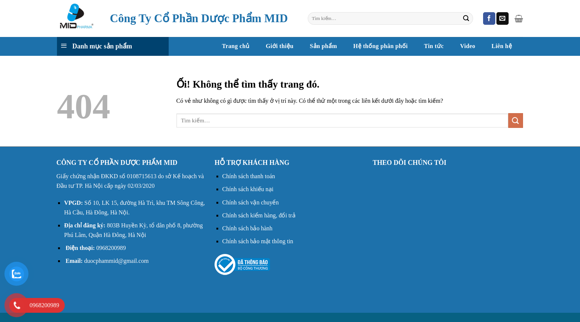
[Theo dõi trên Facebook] (489, 18)
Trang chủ (235, 46)
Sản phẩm (323, 46)
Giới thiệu (279, 46)
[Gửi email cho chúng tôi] (502, 18)
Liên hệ (502, 46)
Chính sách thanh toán (248, 176)
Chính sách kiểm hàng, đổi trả (259, 215)
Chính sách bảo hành (247, 228)
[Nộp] (466, 18)
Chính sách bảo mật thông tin (257, 241)
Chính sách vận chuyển (250, 202)
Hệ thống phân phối (380, 46)
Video (467, 46)
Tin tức (434, 46)
